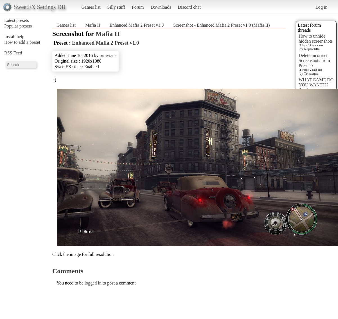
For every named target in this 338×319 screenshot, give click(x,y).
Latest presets (16, 20)
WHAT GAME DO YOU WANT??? (316, 82)
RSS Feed (13, 53)
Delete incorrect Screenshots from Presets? (314, 60)
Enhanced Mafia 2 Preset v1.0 (137, 25)
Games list (91, 7)
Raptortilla (312, 49)
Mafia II (92, 25)
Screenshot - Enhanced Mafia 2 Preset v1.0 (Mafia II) (221, 25)
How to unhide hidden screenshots (316, 38)
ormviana (108, 55)
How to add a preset (22, 42)
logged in (93, 283)
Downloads (160, 7)
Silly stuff (116, 7)
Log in (321, 7)
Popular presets (18, 26)
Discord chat (189, 7)
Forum (138, 7)
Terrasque (311, 73)
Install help (14, 36)
